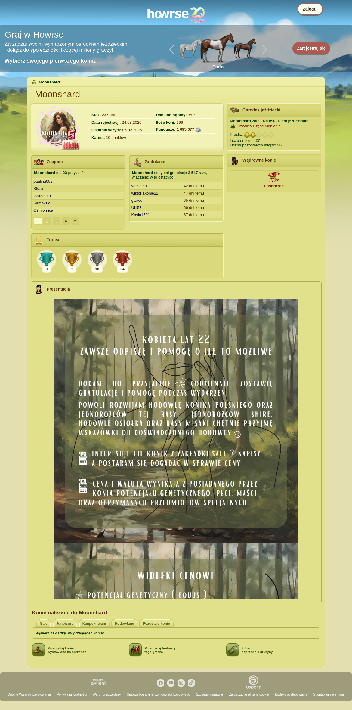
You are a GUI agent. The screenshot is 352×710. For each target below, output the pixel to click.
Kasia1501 (140, 215)
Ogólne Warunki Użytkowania (29, 694)
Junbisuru (65, 623)
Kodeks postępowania (291, 694)
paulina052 (43, 181)
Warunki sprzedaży (107, 694)
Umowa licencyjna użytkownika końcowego (158, 694)
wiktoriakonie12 (145, 193)
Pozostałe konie (156, 623)
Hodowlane (124, 623)
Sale (44, 623)
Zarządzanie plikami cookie (249, 694)
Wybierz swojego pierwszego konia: (51, 61)
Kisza (38, 188)
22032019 (42, 196)
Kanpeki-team (94, 623)
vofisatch (139, 186)
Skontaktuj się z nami (328, 694)
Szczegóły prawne (209, 694)
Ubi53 (136, 207)
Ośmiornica (43, 210)
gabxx (136, 200)
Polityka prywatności (72, 694)
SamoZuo (41, 203)
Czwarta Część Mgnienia (259, 126)
